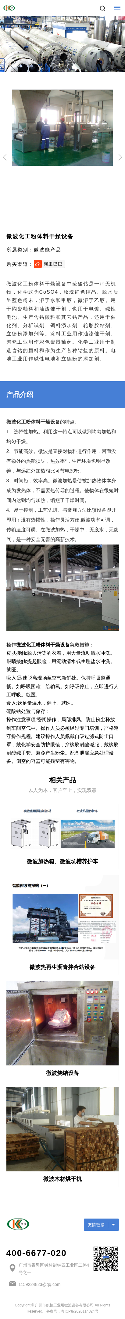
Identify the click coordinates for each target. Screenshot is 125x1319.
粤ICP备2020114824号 (79, 1311)
